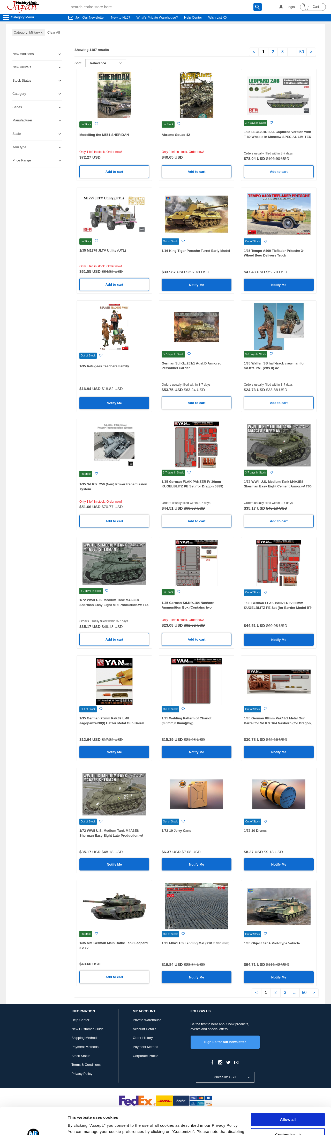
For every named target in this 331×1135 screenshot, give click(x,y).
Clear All (53, 32)
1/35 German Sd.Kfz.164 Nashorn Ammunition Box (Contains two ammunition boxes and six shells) (188, 607)
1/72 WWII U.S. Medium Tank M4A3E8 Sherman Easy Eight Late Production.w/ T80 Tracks (111, 835)
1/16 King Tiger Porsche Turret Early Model (196, 251)
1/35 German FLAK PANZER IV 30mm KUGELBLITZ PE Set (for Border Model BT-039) (278, 608)
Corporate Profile (145, 1056)
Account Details (144, 1029)
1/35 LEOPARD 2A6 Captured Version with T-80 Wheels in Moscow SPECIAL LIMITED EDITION (277, 136)
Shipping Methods (84, 1038)
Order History (143, 1038)
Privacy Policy (81, 1074)
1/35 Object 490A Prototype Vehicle (272, 943)
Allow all (288, 1092)
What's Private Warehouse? (157, 17)
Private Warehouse (147, 1020)
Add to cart (114, 172)
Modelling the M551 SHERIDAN (104, 135)
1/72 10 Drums (255, 831)
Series (17, 107)
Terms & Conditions (86, 1065)
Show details (80, 1125)
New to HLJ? (120, 17)
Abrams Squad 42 (176, 135)
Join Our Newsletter (90, 17)
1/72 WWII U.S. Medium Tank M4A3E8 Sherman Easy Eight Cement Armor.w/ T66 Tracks (278, 486)
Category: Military (28, 32)
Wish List (217, 17)
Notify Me (196, 285)
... (292, 52)
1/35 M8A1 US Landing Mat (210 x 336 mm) (195, 943)
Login (291, 7)
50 (301, 52)
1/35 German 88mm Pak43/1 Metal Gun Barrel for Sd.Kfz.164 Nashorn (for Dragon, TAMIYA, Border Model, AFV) (278, 723)
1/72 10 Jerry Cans (176, 831)
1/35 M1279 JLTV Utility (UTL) (102, 250)
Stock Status (80, 1056)
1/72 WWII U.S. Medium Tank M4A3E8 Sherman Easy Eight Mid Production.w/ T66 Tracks (113, 604)
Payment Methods (85, 1047)
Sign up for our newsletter (225, 1042)
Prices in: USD (225, 1077)
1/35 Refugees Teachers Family (104, 366)
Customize (288, 1107)
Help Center (193, 17)
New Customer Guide (87, 1029)
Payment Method (145, 1047)
